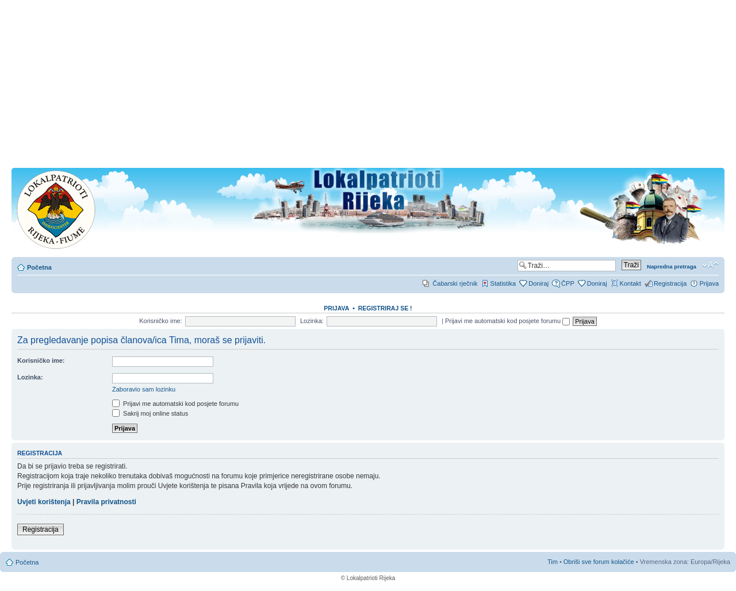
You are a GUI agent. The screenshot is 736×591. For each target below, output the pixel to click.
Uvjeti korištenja (44, 502)
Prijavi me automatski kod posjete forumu (507, 320)
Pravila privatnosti (106, 502)
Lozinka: (312, 320)
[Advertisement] (368, 87)
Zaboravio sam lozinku (143, 389)
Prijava (709, 283)
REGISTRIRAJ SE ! (385, 308)
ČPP (567, 283)
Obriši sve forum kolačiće (599, 561)
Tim (552, 561)
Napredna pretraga (671, 266)
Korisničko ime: (160, 320)
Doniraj (538, 283)
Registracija (670, 283)
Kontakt (630, 283)
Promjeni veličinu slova (710, 265)
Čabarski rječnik (454, 283)
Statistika (503, 283)
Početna (39, 267)
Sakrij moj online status (150, 413)
